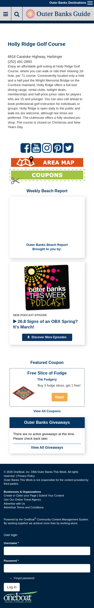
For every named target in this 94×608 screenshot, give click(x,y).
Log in (12, 587)
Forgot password (24, 578)
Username (11, 543)
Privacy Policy (26, 475)
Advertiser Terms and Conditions (24, 507)
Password (11, 560)
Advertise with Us (14, 503)
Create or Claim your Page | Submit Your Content (34, 495)
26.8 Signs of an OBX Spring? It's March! (45, 324)
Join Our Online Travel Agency (22, 499)
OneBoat (30, 519)
